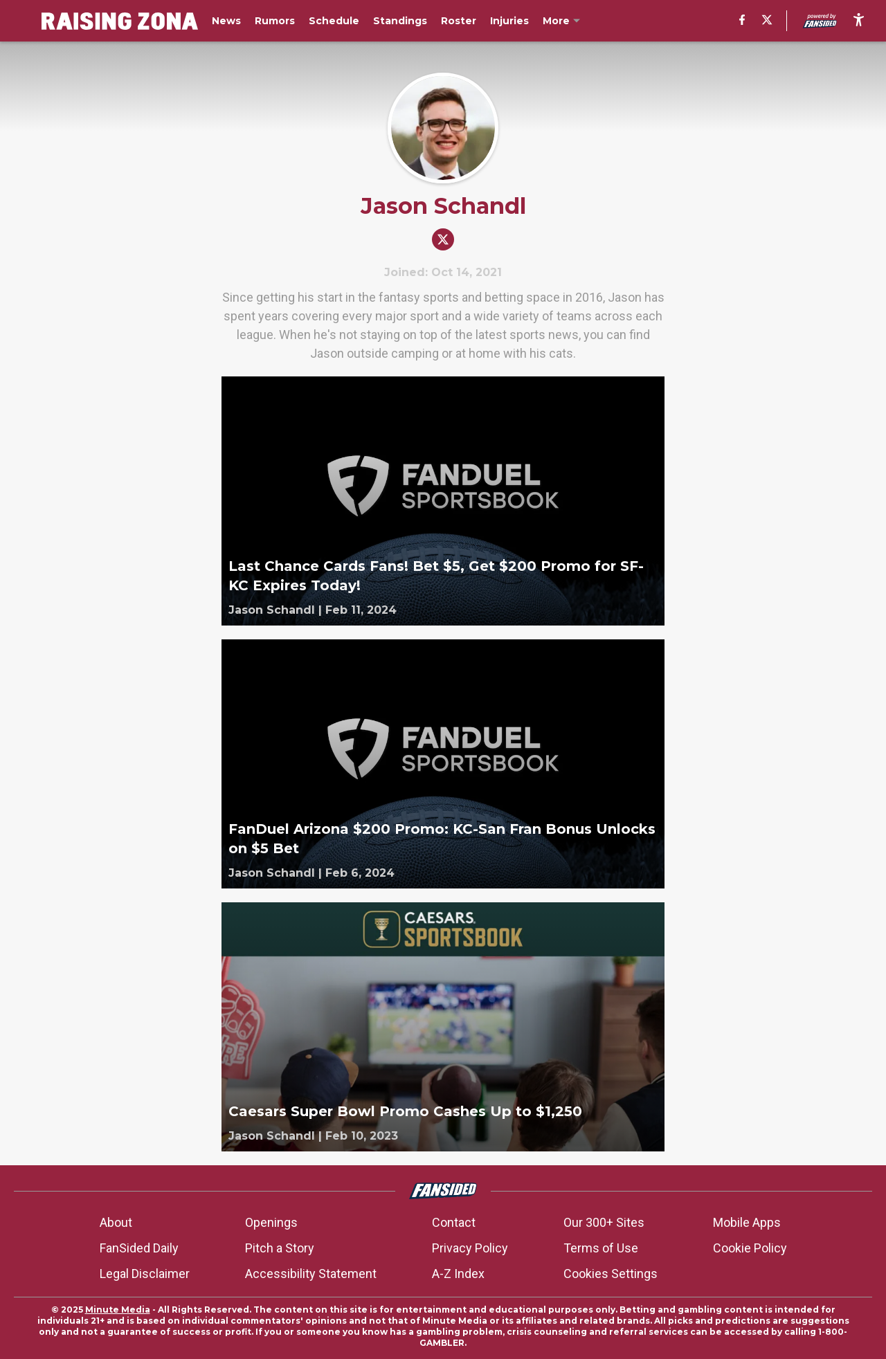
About (116, 1222)
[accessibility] (858, 20)
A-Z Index (458, 1273)
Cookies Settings (610, 1273)
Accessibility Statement (311, 1273)
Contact (454, 1222)
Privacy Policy (470, 1248)
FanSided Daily (139, 1248)
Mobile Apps (747, 1222)
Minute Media (117, 1309)
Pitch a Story (279, 1248)
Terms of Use (600, 1248)
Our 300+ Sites (603, 1222)
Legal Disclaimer (145, 1273)
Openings (271, 1222)
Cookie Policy (750, 1248)
